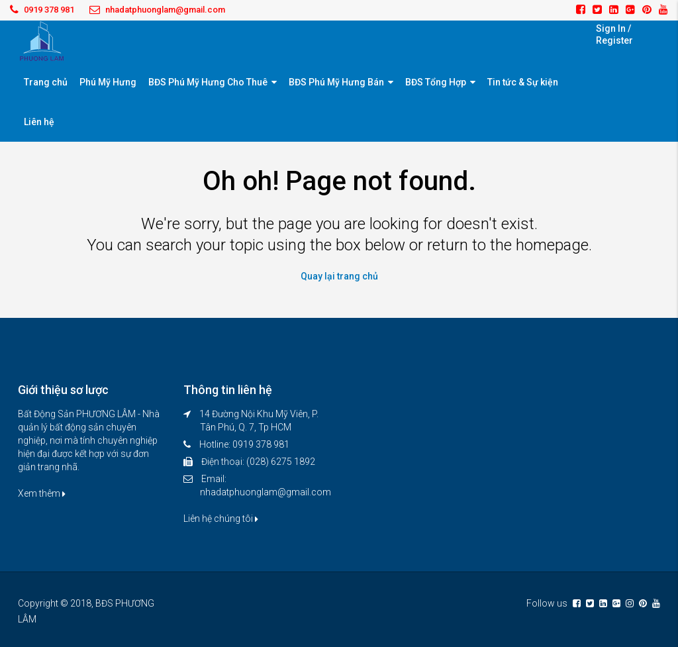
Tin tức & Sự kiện (522, 82)
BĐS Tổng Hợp (435, 82)
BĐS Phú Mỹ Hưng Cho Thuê (207, 82)
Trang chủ (46, 82)
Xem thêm (42, 493)
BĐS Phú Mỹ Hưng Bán (336, 82)
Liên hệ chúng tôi (220, 518)
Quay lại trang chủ (339, 276)
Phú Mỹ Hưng (107, 82)
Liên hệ (39, 122)
